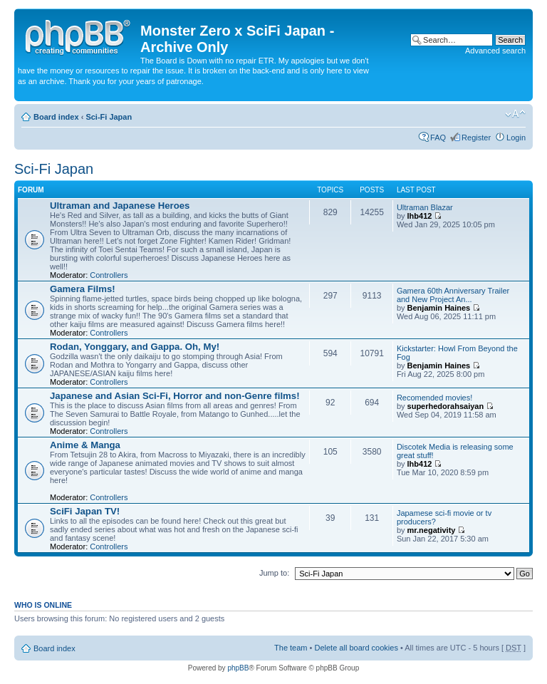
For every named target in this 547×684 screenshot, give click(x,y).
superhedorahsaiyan (445, 406)
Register (476, 137)
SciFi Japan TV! (85, 511)
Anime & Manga (85, 445)
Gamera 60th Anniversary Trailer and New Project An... (453, 295)
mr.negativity (431, 530)
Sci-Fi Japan (108, 117)
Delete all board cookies (355, 647)
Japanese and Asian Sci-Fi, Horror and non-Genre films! (175, 395)
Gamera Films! (82, 289)
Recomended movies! (434, 397)
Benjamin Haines (439, 308)
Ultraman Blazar (425, 207)
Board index (56, 117)
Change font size (515, 114)
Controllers (108, 275)
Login (516, 137)
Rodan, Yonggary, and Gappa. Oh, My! (134, 346)
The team (290, 647)
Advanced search (495, 50)
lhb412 (419, 216)
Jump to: (274, 573)
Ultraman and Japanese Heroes (119, 205)
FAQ (438, 137)
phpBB (238, 668)
